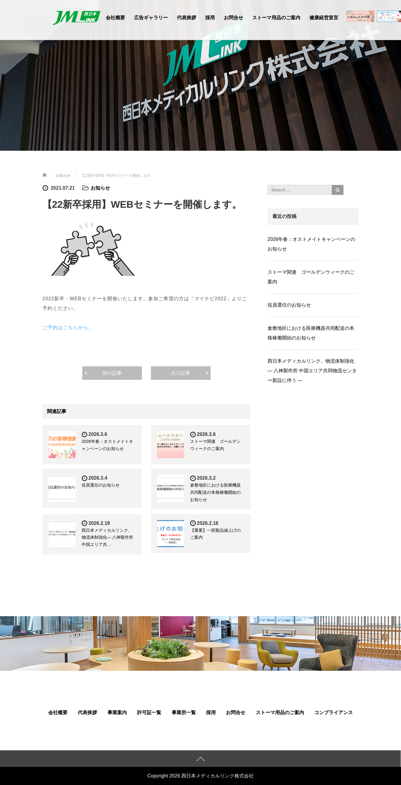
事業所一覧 (184, 712)
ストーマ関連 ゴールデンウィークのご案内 (311, 277)
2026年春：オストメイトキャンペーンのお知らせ (312, 244)
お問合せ (233, 17)
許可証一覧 (149, 712)
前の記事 (112, 373)
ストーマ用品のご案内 (276, 17)
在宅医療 (360, 17)
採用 (210, 17)
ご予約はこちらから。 (68, 327)
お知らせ (100, 188)
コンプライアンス (333, 712)
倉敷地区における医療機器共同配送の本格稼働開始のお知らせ (215, 492)
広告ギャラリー (151, 17)
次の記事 (180, 373)
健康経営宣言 (323, 17)
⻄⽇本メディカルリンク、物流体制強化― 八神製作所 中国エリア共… (107, 537)
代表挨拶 (186, 17)
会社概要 (115, 17)
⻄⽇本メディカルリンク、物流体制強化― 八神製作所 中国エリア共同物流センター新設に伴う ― (312, 370)
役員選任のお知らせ (101, 485)
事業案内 (117, 712)
